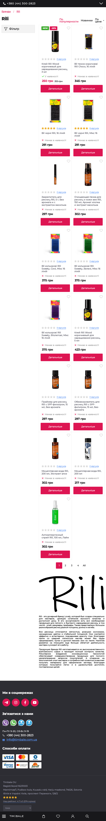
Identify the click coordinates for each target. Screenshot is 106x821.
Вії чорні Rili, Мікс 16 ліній (85, 134)
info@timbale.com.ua (21, 739)
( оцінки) (19, 801)
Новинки (87, 20)
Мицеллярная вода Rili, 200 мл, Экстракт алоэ (55, 472)
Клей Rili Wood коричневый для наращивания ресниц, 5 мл (87, 336)
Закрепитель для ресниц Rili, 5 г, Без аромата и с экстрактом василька (54, 201)
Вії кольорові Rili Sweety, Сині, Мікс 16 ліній (53, 269)
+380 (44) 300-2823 (21, 4)
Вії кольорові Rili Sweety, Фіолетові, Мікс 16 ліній (55, 335)
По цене (98, 20)
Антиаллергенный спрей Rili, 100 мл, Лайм (55, 536)
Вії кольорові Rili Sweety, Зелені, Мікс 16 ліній (87, 269)
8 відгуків (61, 128)
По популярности (68, 20)
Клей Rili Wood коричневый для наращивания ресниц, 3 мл (55, 68)
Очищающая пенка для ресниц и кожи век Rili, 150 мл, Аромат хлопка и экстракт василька (87, 201)
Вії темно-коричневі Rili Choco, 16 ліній (86, 65)
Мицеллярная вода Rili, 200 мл (87, 472)
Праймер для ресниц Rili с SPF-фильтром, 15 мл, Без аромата (55, 405)
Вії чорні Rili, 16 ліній (53, 133)
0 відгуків (61, 59)
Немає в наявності (88, 76)
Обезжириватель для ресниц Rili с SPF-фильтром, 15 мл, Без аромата (86, 406)
